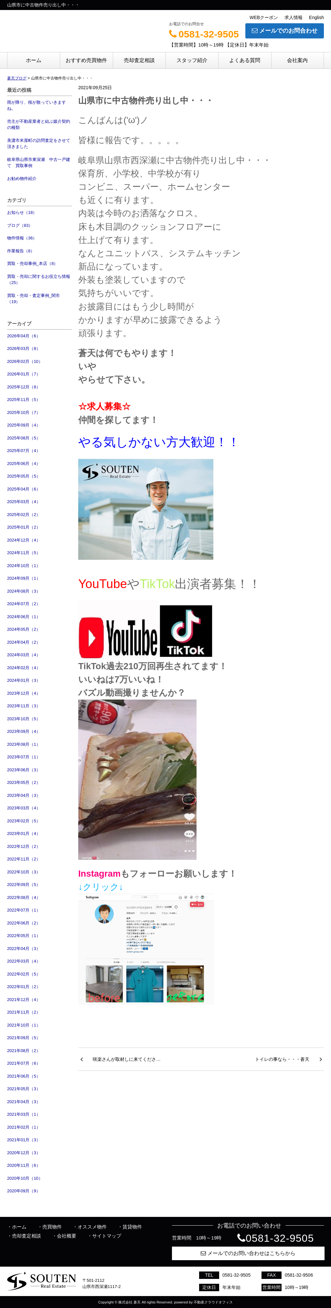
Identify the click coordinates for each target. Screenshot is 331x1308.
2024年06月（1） (23, 616)
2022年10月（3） (23, 872)
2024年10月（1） (23, 565)
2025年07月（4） (23, 450)
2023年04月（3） (23, 795)
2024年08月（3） (23, 591)
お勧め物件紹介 (22, 178)
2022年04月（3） (23, 948)
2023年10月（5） (23, 718)
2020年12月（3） (23, 1152)
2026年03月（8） (23, 348)
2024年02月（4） (23, 667)
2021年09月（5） (23, 1037)
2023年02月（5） (23, 820)
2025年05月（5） (23, 476)
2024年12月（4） (23, 540)
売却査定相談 (139, 60)
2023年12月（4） (23, 693)
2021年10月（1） (23, 1025)
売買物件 (52, 1226)
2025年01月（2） (23, 527)
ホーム (33, 60)
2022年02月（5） (23, 974)
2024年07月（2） (23, 603)
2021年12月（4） (23, 999)
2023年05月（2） (23, 782)
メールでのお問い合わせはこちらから (248, 1253)
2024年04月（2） (23, 642)
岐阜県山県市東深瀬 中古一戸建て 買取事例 (38, 162)
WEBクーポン (264, 17)
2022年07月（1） (23, 910)
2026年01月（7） (23, 374)
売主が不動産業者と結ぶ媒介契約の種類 (38, 124)
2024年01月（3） (23, 680)
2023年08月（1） (23, 744)
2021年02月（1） (23, 1127)
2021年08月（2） (23, 1050)
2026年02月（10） (25, 361)
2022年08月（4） (23, 897)
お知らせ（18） (22, 212)
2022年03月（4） (23, 961)
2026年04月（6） (23, 335)
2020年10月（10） (25, 1178)
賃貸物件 (132, 1226)
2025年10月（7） (23, 412)
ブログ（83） (20, 225)
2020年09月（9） (23, 1190)
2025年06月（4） (23, 463)
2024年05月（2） (23, 629)
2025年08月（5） (23, 438)
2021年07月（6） (23, 1063)
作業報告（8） (21, 250)
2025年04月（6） (23, 489)
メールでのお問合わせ (284, 30)
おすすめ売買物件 (86, 60)
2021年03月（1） (23, 1114)
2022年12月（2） (23, 846)
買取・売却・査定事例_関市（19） (33, 298)
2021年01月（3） (23, 1139)
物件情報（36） (22, 238)
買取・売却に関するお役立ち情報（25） (38, 279)
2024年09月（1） (23, 578)
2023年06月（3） (23, 769)
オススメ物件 (92, 1226)
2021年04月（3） (23, 1101)
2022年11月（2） (23, 859)
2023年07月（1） (23, 756)
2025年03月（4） (23, 501)
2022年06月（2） (23, 923)
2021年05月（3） (23, 1088)
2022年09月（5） (23, 884)
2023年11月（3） (23, 705)
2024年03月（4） (23, 654)
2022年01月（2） (23, 986)
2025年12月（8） (23, 387)
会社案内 (297, 60)
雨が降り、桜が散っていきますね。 (36, 105)
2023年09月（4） (23, 731)
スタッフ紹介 (192, 60)
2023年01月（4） (23, 833)
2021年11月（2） (23, 1012)
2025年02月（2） (23, 514)
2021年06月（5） (23, 1076)
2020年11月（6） (23, 1165)
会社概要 (66, 1236)
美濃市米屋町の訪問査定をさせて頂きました (38, 143)
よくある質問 (244, 60)
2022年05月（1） (23, 935)
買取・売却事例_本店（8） (32, 263)
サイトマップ (106, 1236)
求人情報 (293, 17)
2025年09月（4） (23, 425)
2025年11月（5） (23, 399)
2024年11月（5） (23, 552)
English (316, 17)
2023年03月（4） (23, 808)
